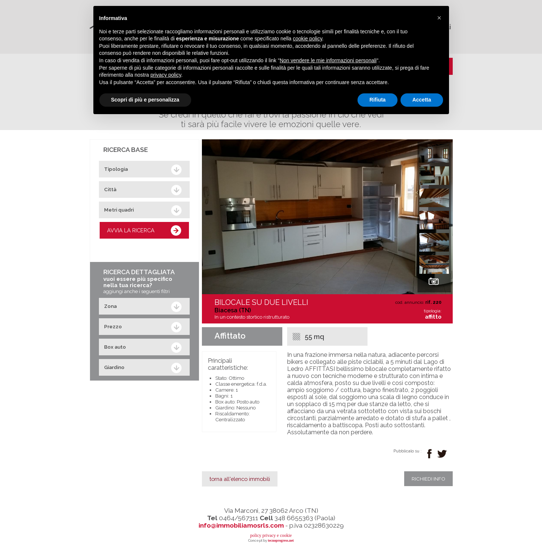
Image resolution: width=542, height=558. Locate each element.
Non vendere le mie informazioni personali (328, 60)
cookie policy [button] (307, 38)
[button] (439, 18)
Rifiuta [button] (377, 100)
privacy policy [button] (165, 75)
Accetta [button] (421, 100)
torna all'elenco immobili (239, 479)
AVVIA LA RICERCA (130, 230)
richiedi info (428, 479)
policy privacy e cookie (271, 535)
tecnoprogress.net (281, 540)
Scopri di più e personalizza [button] (145, 100)
